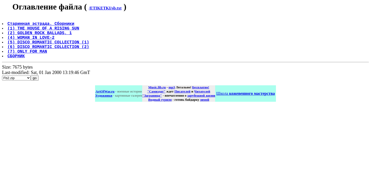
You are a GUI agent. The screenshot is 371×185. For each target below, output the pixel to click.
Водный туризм (160, 109)
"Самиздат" (156, 101)
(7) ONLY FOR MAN (28, 59)
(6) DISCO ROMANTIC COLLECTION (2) (49, 54)
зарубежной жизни (201, 105)
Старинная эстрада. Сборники (41, 25)
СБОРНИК (16, 65)
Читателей (202, 101)
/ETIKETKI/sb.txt (105, 8)
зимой (204, 109)
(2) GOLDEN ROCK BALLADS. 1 (40, 37)
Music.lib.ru (157, 96)
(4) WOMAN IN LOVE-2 (31, 42)
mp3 (171, 96)
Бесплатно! (200, 96)
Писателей (182, 101)
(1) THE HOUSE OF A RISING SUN (44, 31)
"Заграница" (152, 105)
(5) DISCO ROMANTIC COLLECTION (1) (49, 48)
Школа (245, 102)
